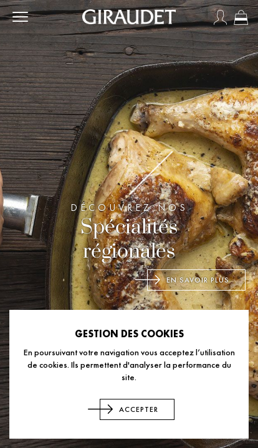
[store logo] (129, 16)
